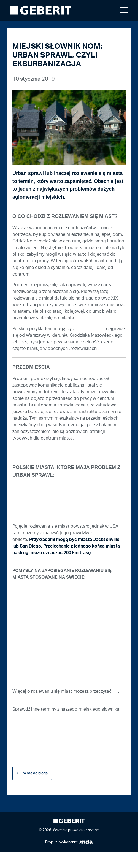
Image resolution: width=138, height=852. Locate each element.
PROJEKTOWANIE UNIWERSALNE (46, 720)
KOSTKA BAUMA (29, 741)
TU (115, 691)
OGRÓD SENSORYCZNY (36, 731)
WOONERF (23, 752)
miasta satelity (90, 329)
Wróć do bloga (35, 773)
